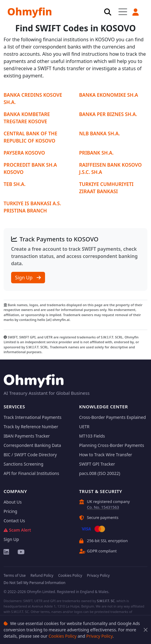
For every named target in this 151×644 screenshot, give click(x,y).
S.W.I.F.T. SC (106, 600)
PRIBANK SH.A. (96, 152)
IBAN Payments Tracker (27, 436)
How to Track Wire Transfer (105, 454)
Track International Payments (33, 417)
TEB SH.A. (15, 184)
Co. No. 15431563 (103, 507)
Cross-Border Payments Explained (112, 417)
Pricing (10, 511)
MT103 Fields (92, 436)
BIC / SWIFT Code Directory (30, 454)
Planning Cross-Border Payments (111, 445)
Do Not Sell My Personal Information (34, 582)
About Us (13, 502)
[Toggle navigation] (123, 11)
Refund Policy (41, 575)
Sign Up (28, 277)
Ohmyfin (29, 11)
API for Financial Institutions (31, 473)
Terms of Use (15, 575)
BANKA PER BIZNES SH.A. (108, 114)
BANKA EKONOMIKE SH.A (108, 95)
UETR (84, 426)
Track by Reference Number (31, 426)
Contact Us (14, 520)
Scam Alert (17, 530)
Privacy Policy (99, 636)
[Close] (145, 630)
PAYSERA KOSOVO (24, 152)
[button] (135, 12)
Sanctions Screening (23, 464)
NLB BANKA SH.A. (99, 133)
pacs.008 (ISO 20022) (99, 473)
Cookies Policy (63, 636)
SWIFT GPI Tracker (97, 464)
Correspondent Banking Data (32, 445)
